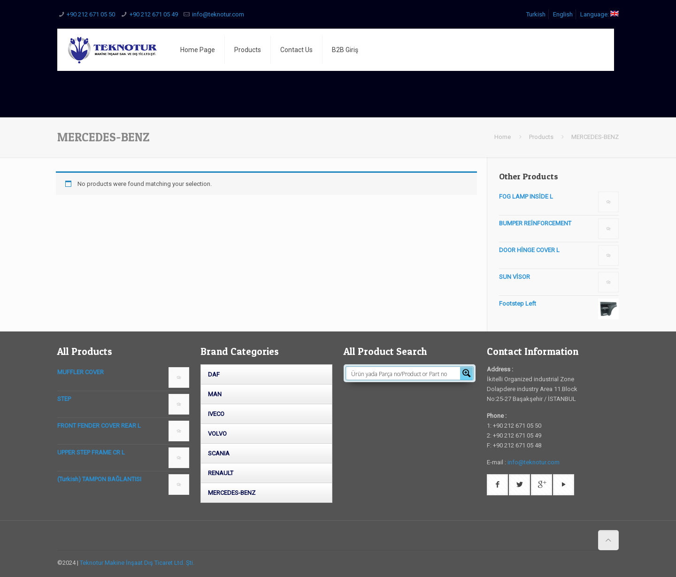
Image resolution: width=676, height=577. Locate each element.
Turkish (535, 14)
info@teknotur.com (218, 14)
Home (502, 136)
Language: (599, 14)
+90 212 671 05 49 (154, 14)
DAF (214, 374)
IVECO (216, 413)
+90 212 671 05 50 (91, 14)
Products (541, 136)
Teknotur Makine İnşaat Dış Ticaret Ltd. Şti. (137, 562)
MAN (215, 394)
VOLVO (217, 433)
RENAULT (220, 473)
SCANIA (219, 453)
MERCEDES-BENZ (231, 492)
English (563, 14)
